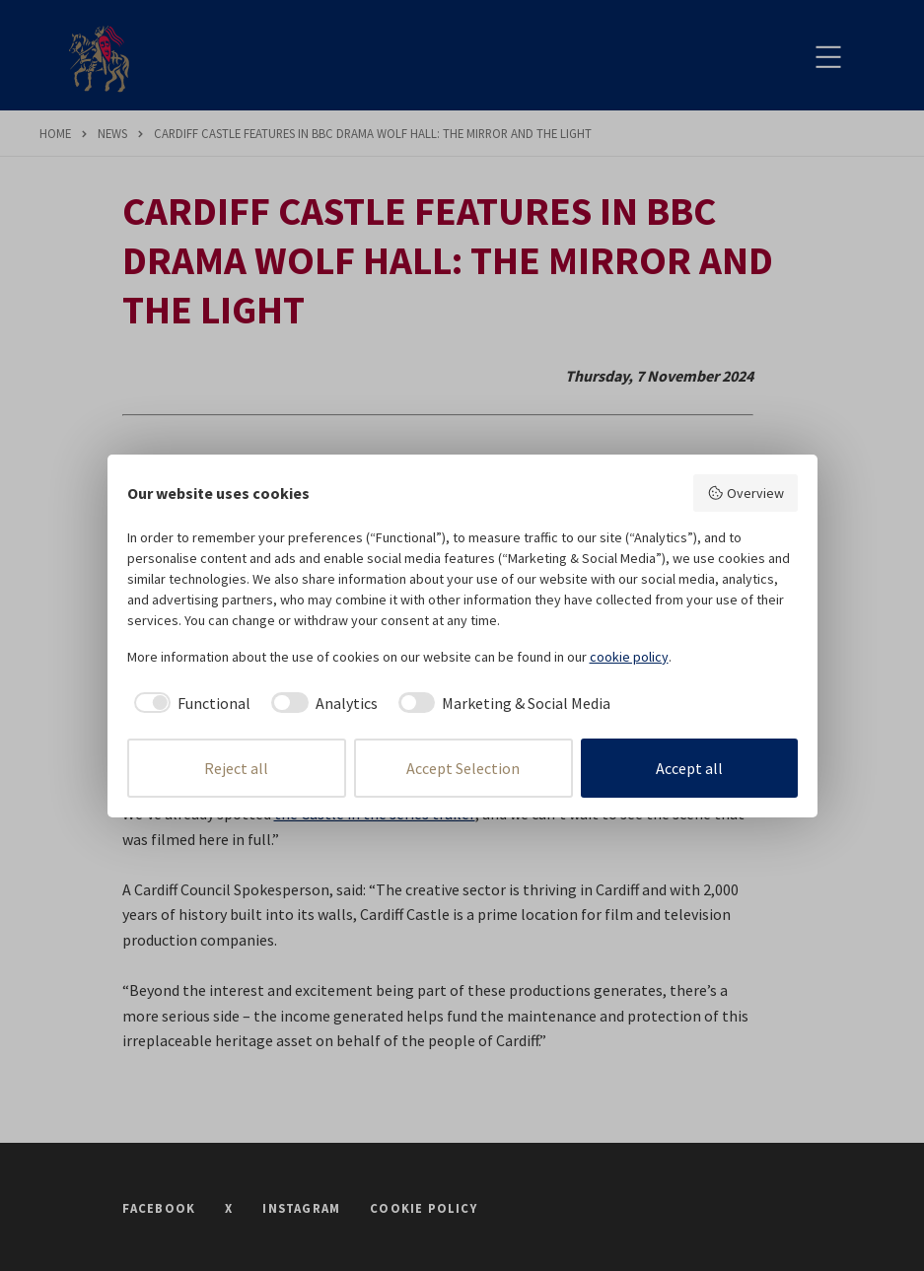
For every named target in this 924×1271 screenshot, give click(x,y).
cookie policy (629, 657)
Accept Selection (463, 768)
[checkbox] (189, 703)
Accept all (689, 768)
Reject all (236, 768)
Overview (745, 493)
